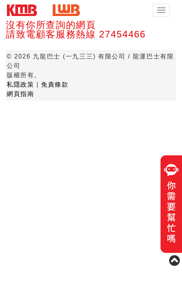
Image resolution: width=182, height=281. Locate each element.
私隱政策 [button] (20, 84)
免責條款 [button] (54, 84)
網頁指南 (20, 94)
